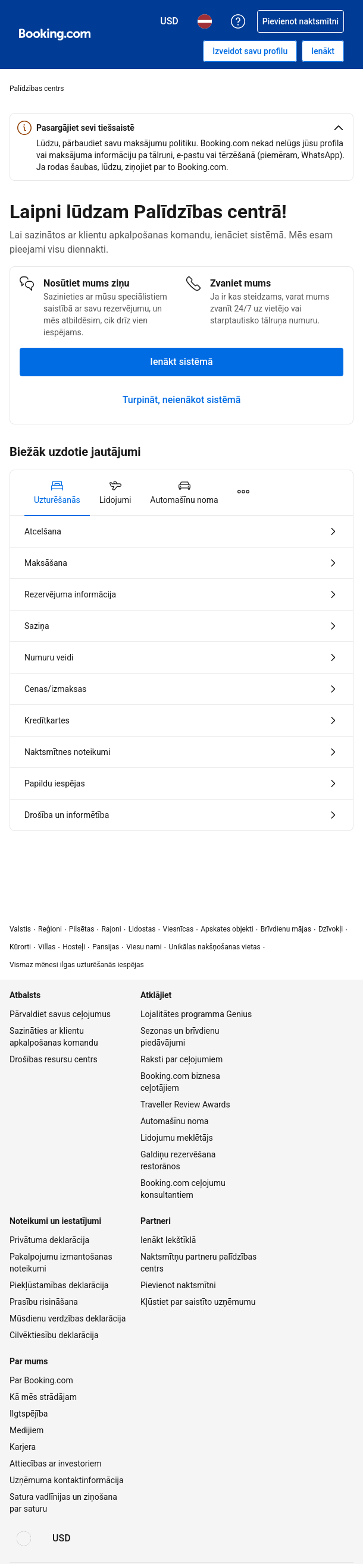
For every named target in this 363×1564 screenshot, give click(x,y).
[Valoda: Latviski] (24, 1538)
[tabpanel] (181, 673)
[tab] (57, 492)
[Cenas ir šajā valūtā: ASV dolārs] (61, 1538)
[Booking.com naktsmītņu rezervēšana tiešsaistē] (54, 34)
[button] (181, 127)
